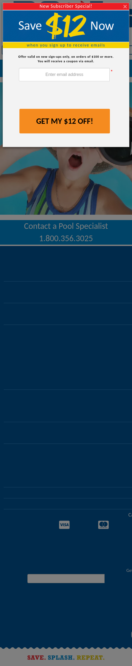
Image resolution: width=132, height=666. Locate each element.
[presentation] (59, 95)
